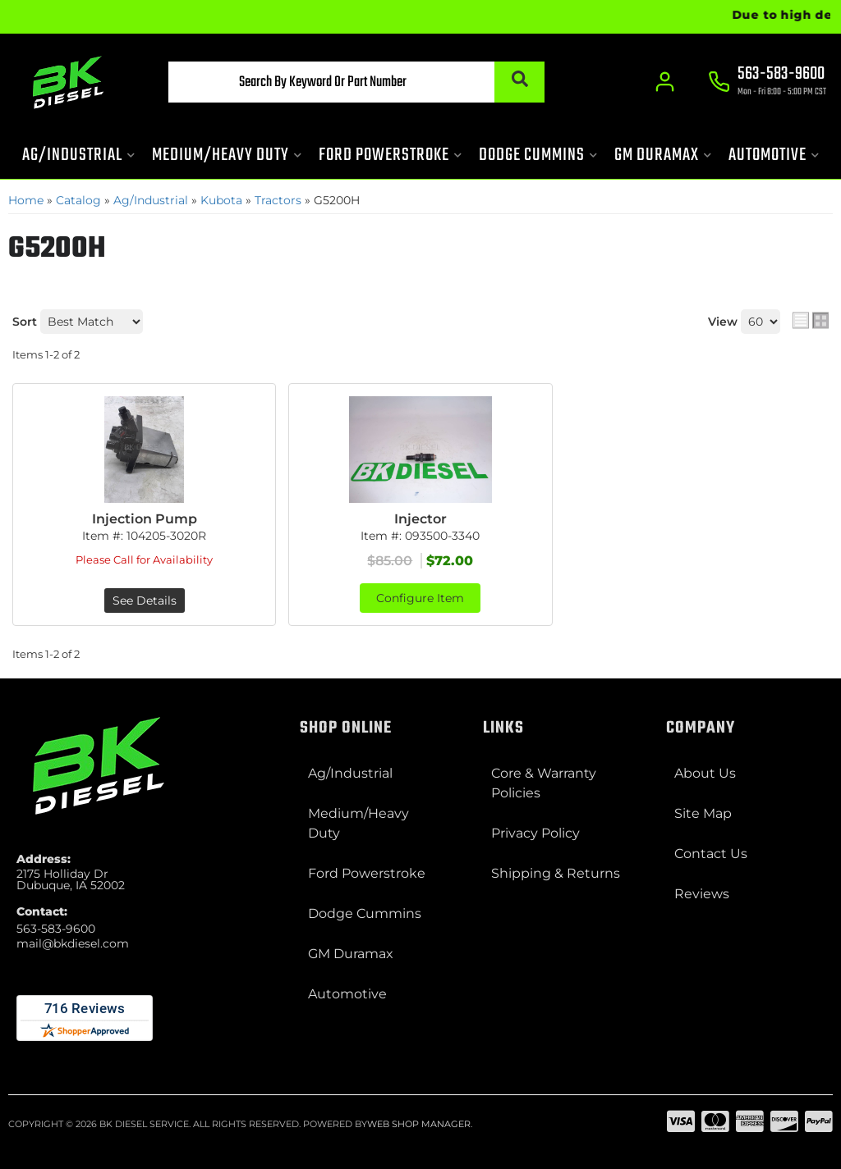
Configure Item (420, 598)
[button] (356, 82)
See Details (145, 600)
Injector (420, 519)
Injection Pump (144, 519)
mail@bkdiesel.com (72, 943)
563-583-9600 (55, 928)
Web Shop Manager (419, 1124)
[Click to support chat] (767, 83)
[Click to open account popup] (664, 82)
